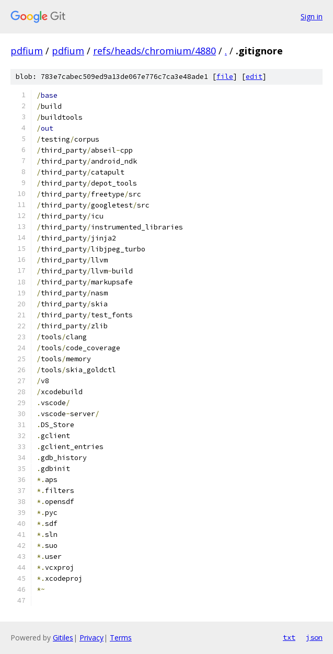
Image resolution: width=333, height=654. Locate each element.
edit (254, 76)
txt (289, 637)
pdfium (26, 50)
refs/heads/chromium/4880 (154, 50)
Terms (121, 637)
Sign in (312, 16)
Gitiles (63, 637)
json (314, 637)
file (224, 76)
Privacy (91, 637)
